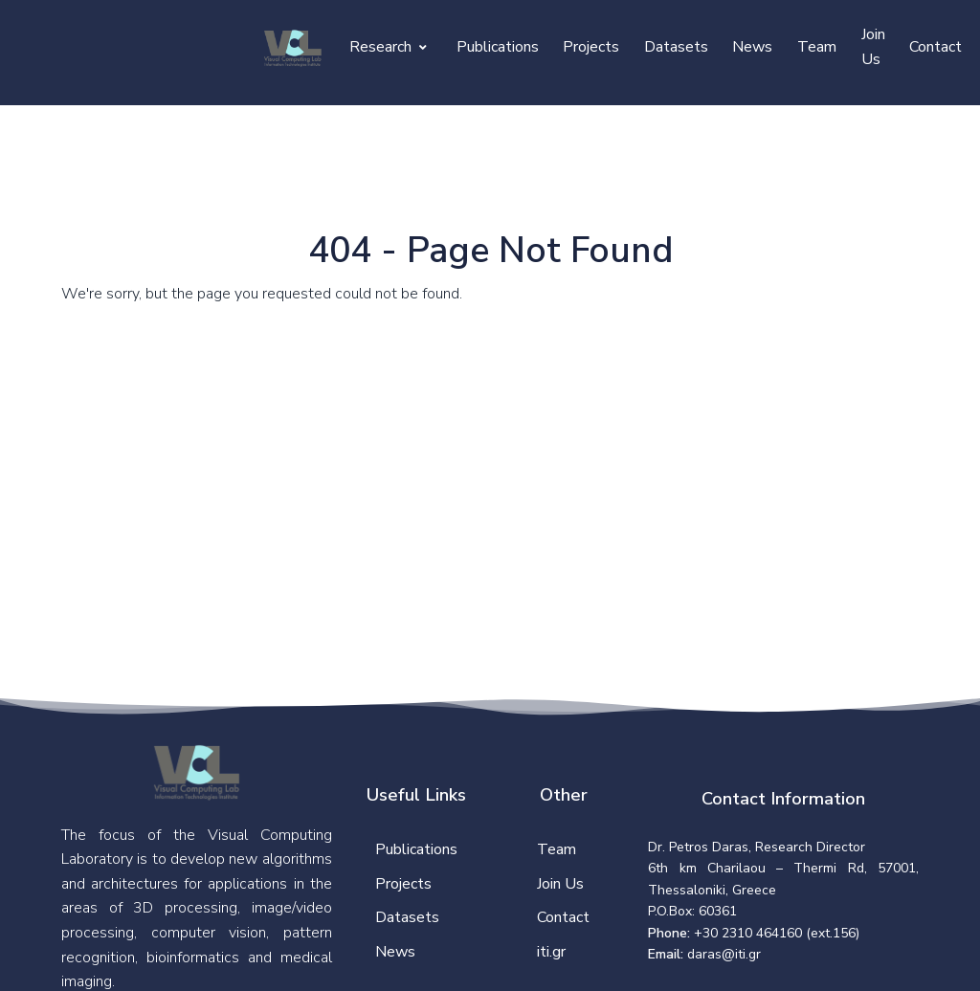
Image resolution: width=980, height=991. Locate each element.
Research (388, 46)
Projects (591, 46)
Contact (935, 46)
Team (816, 46)
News (752, 46)
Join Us (873, 47)
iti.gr (551, 951)
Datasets (676, 46)
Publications (498, 46)
